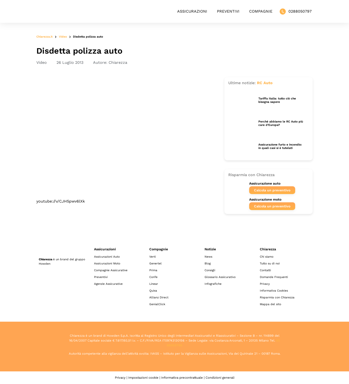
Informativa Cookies (274, 290)
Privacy (265, 284)
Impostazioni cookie (143, 377)
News (208, 256)
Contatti (265, 270)
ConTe (153, 277)
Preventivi (228, 11)
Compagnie (260, 11)
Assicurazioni (192, 11)
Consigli (210, 270)
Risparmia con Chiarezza (277, 297)
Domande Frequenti (274, 277)
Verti (152, 256)
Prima (153, 270)
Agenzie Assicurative (108, 284)
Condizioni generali (220, 377)
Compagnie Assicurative (110, 270)
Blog (208, 263)
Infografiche (213, 284)
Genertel (155, 263)
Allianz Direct (158, 297)
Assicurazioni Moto (107, 263)
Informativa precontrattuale (182, 377)
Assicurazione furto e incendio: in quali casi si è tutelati (280, 146)
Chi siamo (266, 256)
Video (63, 36)
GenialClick (157, 304)
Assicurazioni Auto (107, 256)
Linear (153, 284)
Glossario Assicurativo (220, 277)
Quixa (153, 290)
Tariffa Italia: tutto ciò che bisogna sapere (277, 100)
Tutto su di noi (270, 263)
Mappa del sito (270, 304)
